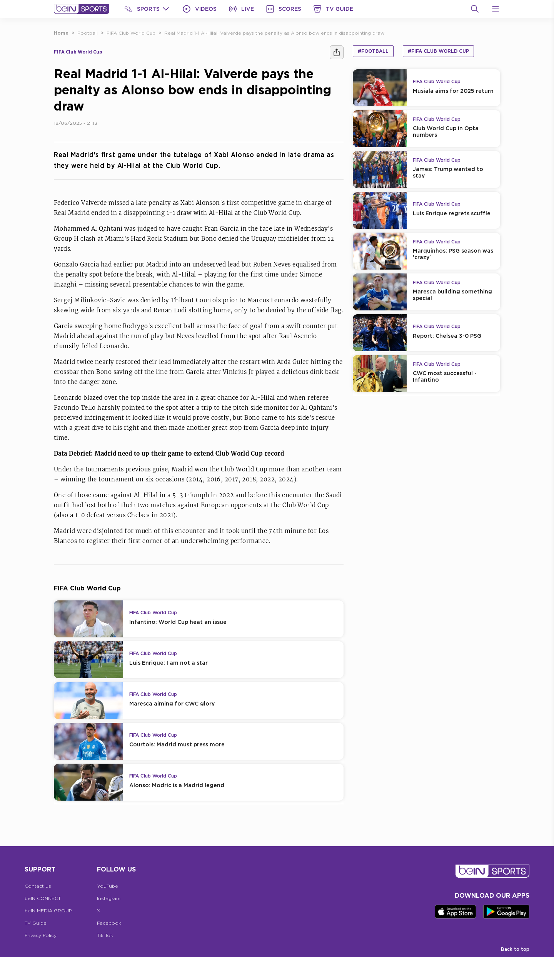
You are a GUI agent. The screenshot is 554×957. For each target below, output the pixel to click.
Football (87, 32)
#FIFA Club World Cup (438, 51)
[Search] (474, 8)
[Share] (337, 52)
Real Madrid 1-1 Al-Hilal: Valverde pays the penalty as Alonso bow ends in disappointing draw (274, 32)
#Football (373, 51)
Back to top (515, 949)
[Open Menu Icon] (495, 8)
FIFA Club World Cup (131, 32)
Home (61, 32)
